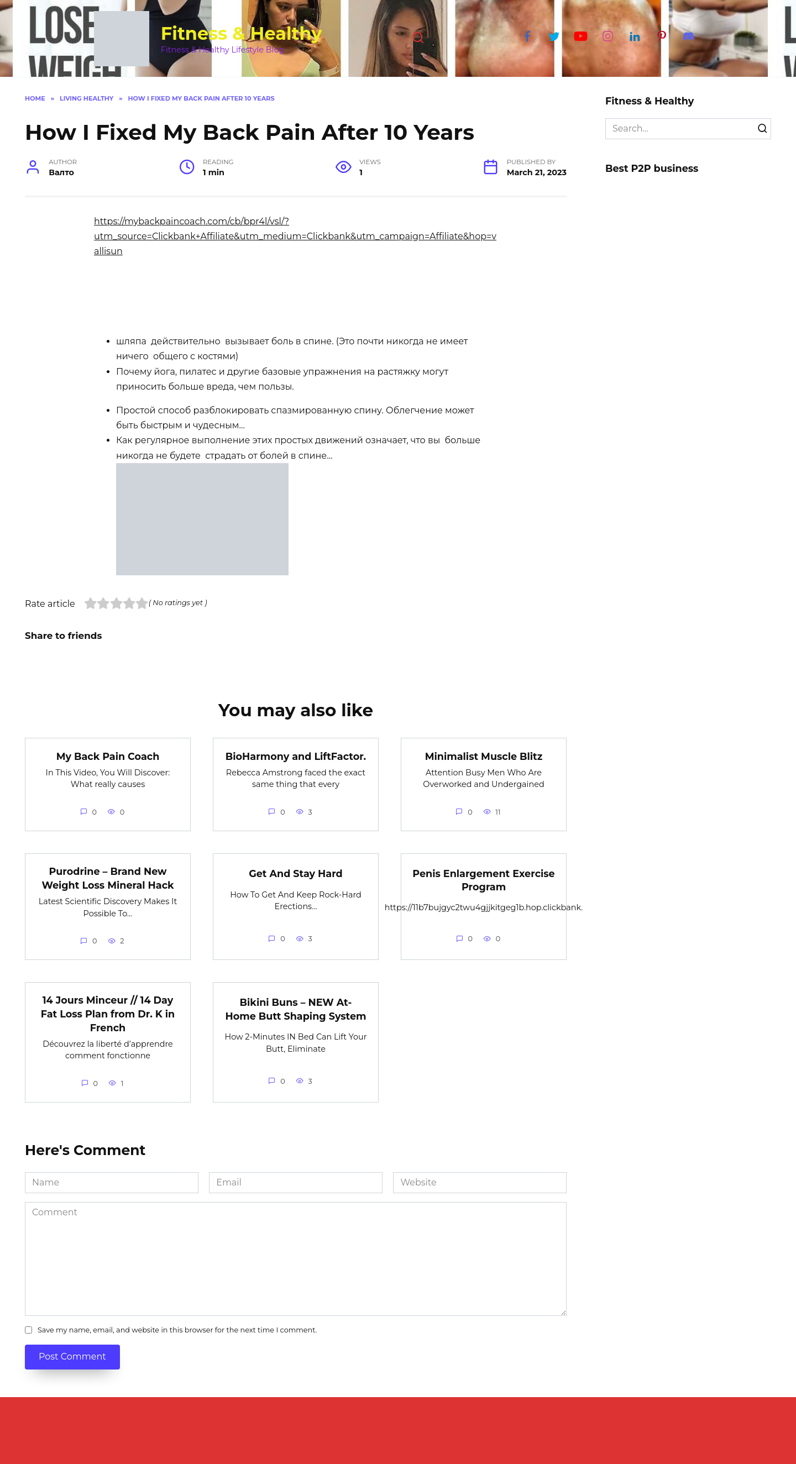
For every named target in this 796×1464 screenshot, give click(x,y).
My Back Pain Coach (108, 756)
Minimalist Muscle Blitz (484, 756)
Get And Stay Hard (296, 873)
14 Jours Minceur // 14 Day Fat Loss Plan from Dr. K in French (108, 1013)
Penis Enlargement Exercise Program (483, 880)
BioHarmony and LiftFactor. (296, 756)
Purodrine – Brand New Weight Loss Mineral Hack (107, 878)
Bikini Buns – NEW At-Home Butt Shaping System (295, 1009)
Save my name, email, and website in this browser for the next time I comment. (177, 1330)
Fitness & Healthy (241, 33)
